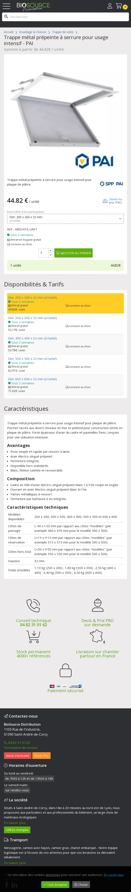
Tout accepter (55, 884)
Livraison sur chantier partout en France (97, 654)
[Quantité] (43, 252)
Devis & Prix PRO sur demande (97, 622)
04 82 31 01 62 (33, 624)
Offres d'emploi (17, 830)
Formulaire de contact (21, 747)
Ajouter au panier (73, 253)
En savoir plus (15, 822)
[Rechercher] (65, 16)
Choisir (81, 884)
